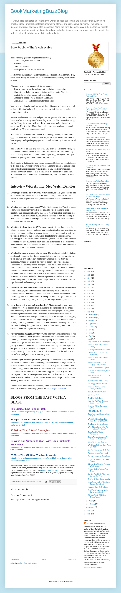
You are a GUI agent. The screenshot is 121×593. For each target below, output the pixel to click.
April (90, 339)
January (92, 507)
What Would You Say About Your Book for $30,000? (97, 420)
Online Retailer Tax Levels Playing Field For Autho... (98, 364)
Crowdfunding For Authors (97, 392)
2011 (89, 514)
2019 (89, 293)
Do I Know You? (93, 395)
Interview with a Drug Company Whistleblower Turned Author (97, 109)
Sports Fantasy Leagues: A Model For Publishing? (97, 438)
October (92, 321)
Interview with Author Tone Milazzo (98, 181)
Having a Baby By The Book (98, 487)
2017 (89, 300)
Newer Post (15, 559)
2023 (89, 281)
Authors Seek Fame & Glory (98, 381)
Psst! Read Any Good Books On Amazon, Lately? (98, 491)
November (92, 317)
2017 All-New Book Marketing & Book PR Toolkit (97, 124)
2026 (89, 272)
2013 (89, 312)
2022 (89, 284)
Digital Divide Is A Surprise (97, 442)
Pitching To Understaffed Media (99, 350)
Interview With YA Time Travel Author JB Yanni (96, 95)
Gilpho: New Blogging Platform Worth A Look (99, 465)
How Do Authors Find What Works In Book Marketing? (98, 196)
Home (44, 559)
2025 (89, 275)
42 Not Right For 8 (94, 411)
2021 (89, 287)
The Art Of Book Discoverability (99, 479)
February (92, 504)
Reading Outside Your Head (98, 453)
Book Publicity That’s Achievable (95, 433)
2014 (89, 309)
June (90, 333)
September (93, 324)
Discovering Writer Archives (95, 138)
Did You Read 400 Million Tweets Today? (97, 496)
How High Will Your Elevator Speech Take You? (98, 402)
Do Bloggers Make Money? (97, 384)
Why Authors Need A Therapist (99, 342)
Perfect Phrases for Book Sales (99, 456)
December (92, 314)
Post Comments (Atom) (28, 563)
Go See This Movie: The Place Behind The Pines (98, 475)
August (91, 327)
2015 (89, 306)
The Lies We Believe (95, 398)
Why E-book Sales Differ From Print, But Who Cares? (98, 428)
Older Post (72, 559)
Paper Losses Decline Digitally (98, 368)
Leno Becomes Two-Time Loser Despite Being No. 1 (99, 483)
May (90, 336)
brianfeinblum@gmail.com (50, 470)
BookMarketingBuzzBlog (39, 11)
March (91, 501)
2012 (89, 511)
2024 (89, 278)
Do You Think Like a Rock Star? (99, 450)
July (90, 330)
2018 (89, 296)
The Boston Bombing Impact (98, 424)
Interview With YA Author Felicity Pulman (96, 388)
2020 (89, 290)
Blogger (70, 581)
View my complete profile (93, 567)
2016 (89, 303)
